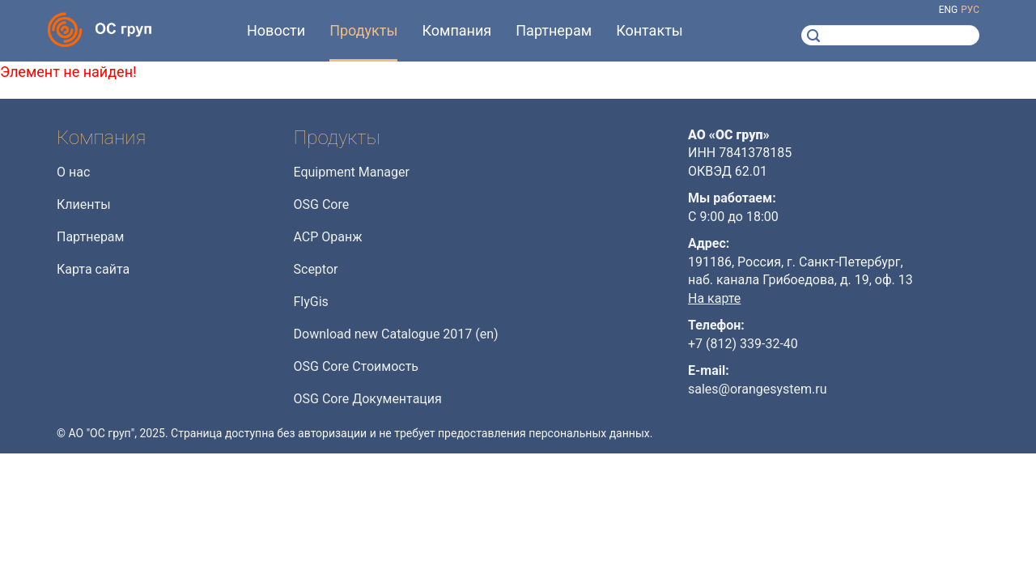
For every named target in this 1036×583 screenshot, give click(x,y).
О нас (73, 172)
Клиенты (84, 204)
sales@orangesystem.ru (757, 389)
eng (948, 9)
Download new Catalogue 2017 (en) (396, 334)
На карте (714, 298)
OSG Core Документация (368, 398)
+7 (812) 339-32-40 (743, 343)
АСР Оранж (328, 237)
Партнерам (90, 237)
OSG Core (322, 204)
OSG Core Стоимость (356, 366)
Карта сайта (93, 269)
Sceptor (316, 269)
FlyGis (311, 301)
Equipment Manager (352, 172)
